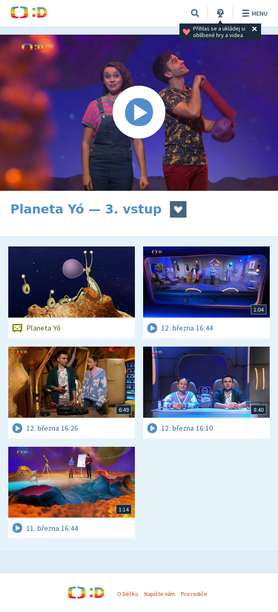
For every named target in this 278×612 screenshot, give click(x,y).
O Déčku (127, 594)
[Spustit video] (139, 113)
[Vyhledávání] (195, 13)
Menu (253, 13)
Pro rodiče (194, 594)
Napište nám (159, 594)
